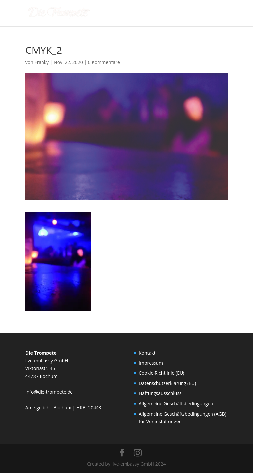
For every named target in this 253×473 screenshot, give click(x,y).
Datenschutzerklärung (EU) (167, 383)
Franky (41, 62)
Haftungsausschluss (160, 393)
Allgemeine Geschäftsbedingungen (176, 403)
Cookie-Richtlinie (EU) (161, 373)
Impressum (151, 363)
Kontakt (147, 353)
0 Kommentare (104, 62)
